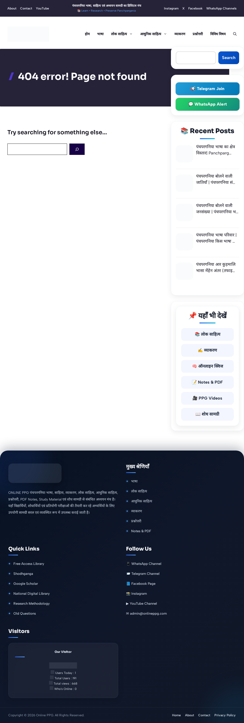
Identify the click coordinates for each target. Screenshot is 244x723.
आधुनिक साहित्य (155, 34)
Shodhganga (23, 574)
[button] (233, 34)
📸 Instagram (136, 594)
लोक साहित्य (123, 34)
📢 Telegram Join (207, 88)
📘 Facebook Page (140, 584)
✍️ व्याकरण (207, 350)
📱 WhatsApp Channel (143, 564)
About (11, 8)
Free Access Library (28, 564)
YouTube (42, 8)
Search (228, 57)
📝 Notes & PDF (207, 382)
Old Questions (24, 613)
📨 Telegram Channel (143, 574)
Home (176, 715)
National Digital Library (31, 594)
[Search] (77, 149)
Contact (26, 8)
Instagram (171, 8)
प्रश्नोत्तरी (198, 34)
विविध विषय (218, 34)
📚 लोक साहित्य (207, 334)
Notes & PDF (141, 531)
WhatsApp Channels (221, 8)
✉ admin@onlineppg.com (146, 613)
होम (87, 34)
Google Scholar (25, 584)
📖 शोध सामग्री (207, 414)
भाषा (100, 34)
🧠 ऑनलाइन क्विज (207, 366)
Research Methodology (31, 603)
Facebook (195, 8)
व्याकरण (179, 34)
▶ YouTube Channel (141, 603)
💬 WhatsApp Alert (207, 104)
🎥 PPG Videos (207, 398)
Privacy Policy (225, 715)
